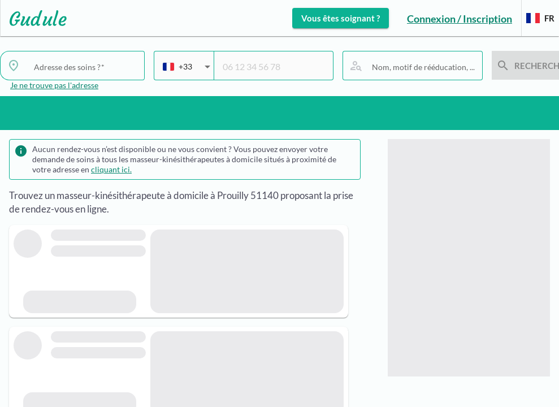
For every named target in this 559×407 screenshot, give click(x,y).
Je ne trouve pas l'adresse (54, 85)
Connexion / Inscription (459, 18)
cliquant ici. (111, 169)
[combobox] (186, 71)
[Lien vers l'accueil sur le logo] (34, 18)
